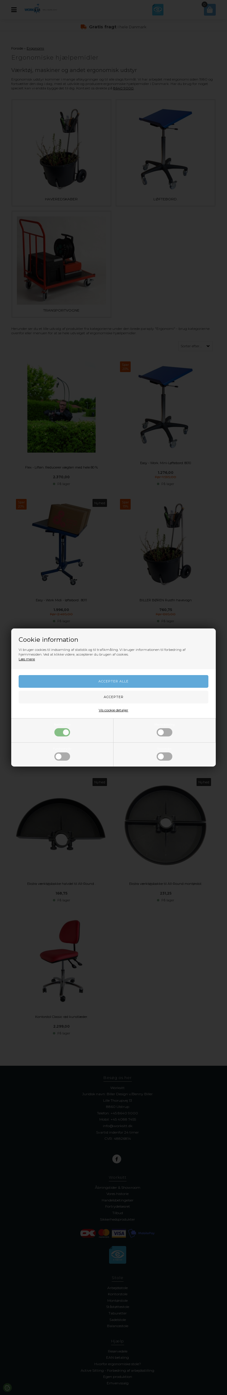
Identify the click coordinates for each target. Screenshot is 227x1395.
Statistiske (164, 754)
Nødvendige (62, 729)
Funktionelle (62, 754)
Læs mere (27, 659)
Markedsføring (164, 729)
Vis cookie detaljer (113, 710)
